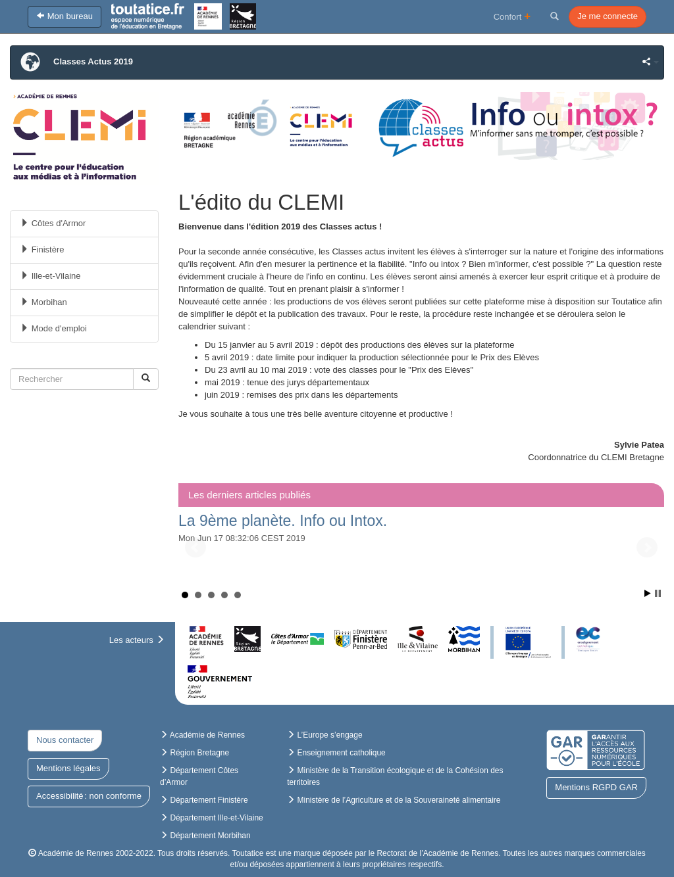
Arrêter (658, 593)
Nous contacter (64, 740)
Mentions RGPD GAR (596, 787)
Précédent (195, 547)
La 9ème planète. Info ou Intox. (282, 520)
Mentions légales (68, 768)
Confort (512, 16)
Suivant (647, 547)
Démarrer (647, 593)
